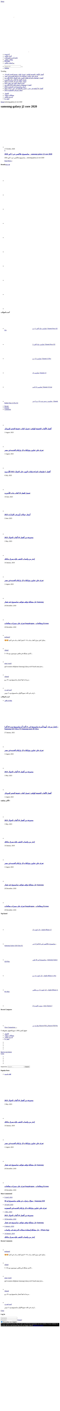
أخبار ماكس (8, 56)
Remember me (6, 1322)
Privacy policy (39, 1325)
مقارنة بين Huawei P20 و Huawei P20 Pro (45, 1025)
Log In (14, 1322)
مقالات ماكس (8, 59)
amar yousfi (7, 663)
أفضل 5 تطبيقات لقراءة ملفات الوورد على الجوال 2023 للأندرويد (23, 78)
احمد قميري (8, 690)
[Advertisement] (19, 32)
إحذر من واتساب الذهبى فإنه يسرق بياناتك (19, 559)
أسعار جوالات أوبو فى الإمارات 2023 (15, 81)
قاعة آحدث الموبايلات (11, 58)
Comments (7, 409)
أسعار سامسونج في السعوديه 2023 (15, 87)
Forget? (20, 1320)
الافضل (6, 93)
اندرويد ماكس (8, 97)
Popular (6, 408)
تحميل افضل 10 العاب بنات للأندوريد (15, 80)
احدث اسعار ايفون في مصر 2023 (14, 83)
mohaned (7, 637)
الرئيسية (7, 54)
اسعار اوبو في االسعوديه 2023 (13, 90)
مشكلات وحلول (9, 95)
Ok (34, 1325)
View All (7, 164)
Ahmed (6, 676)
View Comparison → (10, 1027)
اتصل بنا (6, 99)
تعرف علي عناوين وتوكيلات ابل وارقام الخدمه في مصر (21, 76)
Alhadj (6, 650)
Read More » (8, 161)
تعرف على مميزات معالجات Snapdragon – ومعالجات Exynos (26, 623)
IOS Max (7, 61)
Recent (6, 406)
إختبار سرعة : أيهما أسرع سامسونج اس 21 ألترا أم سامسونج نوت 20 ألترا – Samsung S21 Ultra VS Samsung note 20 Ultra (31, 728)
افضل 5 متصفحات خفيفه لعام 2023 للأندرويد (17, 85)
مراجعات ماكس (9, 63)
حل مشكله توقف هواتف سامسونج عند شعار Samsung (24, 602)
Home (2, 102)
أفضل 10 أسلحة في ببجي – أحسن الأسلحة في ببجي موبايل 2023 (23, 88)
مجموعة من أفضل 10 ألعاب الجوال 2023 (18, 537)
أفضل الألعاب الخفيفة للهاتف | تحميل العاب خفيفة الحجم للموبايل (24, 74)
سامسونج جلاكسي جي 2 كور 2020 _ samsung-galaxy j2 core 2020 (28, 154)
